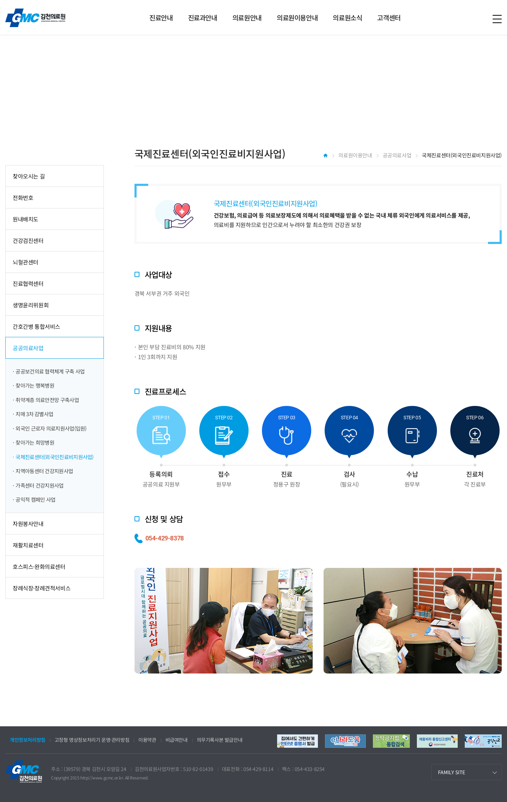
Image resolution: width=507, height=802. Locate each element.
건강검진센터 (28, 240)
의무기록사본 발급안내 (220, 739)
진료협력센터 (28, 283)
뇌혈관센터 (25, 262)
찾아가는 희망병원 (34, 442)
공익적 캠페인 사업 (35, 499)
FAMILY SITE (451, 772)
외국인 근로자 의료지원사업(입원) (50, 428)
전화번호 (23, 197)
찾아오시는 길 (29, 176)
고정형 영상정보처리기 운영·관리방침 (92, 739)
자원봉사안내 (28, 523)
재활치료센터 (28, 545)
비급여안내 (176, 739)
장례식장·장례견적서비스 (41, 588)
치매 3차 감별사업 (34, 414)
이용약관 (147, 739)
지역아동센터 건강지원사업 (44, 471)
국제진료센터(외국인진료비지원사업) (54, 456)
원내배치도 (25, 219)
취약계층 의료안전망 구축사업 (47, 399)
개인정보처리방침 (27, 739)
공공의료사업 (28, 348)
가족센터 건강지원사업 (39, 485)
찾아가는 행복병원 (34, 385)
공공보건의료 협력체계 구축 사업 (49, 371)
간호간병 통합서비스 (36, 326)
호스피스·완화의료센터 (39, 566)
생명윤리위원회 (31, 305)
